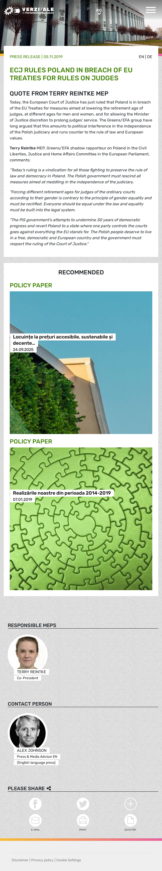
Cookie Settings (68, 860)
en (141, 56)
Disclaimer (20, 860)
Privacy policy (42, 860)
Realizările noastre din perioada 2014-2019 (62, 493)
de (149, 56)
